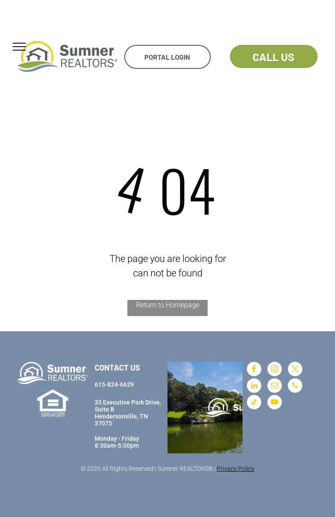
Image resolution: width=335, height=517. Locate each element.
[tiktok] (254, 403)
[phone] (295, 386)
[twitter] (295, 370)
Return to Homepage (167, 305)
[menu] (19, 46)
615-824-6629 (114, 384)
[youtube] (274, 403)
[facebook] (254, 370)
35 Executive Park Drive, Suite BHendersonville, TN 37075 (128, 413)
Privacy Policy (235, 468)
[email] (274, 386)
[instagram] (274, 370)
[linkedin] (254, 386)
